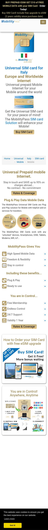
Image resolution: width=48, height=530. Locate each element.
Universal (18, 158)
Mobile (20, 162)
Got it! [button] (12, 525)
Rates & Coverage (24, 193)
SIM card (39, 158)
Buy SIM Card (24, 132)
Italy (29, 158)
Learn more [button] (9, 519)
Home (7, 158)
